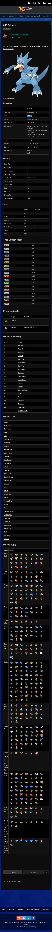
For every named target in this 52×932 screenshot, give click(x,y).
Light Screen (8, 453)
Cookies (25, 924)
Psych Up (21, 400)
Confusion (21, 373)
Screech (20, 387)
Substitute (7, 528)
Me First (20, 345)
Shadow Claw (8, 511)
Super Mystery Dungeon (40, 46)
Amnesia (21, 404)
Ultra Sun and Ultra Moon (11, 46)
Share (12, 872)
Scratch (20, 356)
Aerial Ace (7, 480)
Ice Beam (7, 443)
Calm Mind (7, 429)
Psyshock (7, 425)
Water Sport (22, 352)
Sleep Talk (7, 525)
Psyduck (14, 320)
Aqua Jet (21, 349)
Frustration (7, 463)
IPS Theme (8, 922)
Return (6, 467)
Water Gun (21, 363)
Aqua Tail (21, 393)
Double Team (8, 477)
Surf (5, 532)
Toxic (6, 432)
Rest (5, 487)
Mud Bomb (5, 706)
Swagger (7, 521)
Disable (20, 383)
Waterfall (7, 535)
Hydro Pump (22, 407)
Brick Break (7, 473)
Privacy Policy (32, 922)
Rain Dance (7, 460)
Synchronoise (6, 809)
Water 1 (29, 150)
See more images (9, 98)
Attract (6, 491)
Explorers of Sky (8, 49)
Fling (5, 508)
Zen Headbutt (22, 390)
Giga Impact (8, 515)
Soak (19, 397)
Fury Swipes (22, 376)
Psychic (6, 470)
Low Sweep (8, 494)
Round (6, 497)
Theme (24, 922)
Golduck (13, 327)
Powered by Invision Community (26, 927)
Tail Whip (21, 359)
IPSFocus (16, 922)
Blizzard (6, 446)
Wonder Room (23, 411)
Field (28, 153)
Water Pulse (22, 380)
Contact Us (42, 922)
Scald (6, 504)
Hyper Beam (8, 449)
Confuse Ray (5, 646)
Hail (5, 436)
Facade (6, 484)
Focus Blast (8, 501)
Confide (6, 539)
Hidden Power (8, 439)
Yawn (6, 662)
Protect (6, 456)
